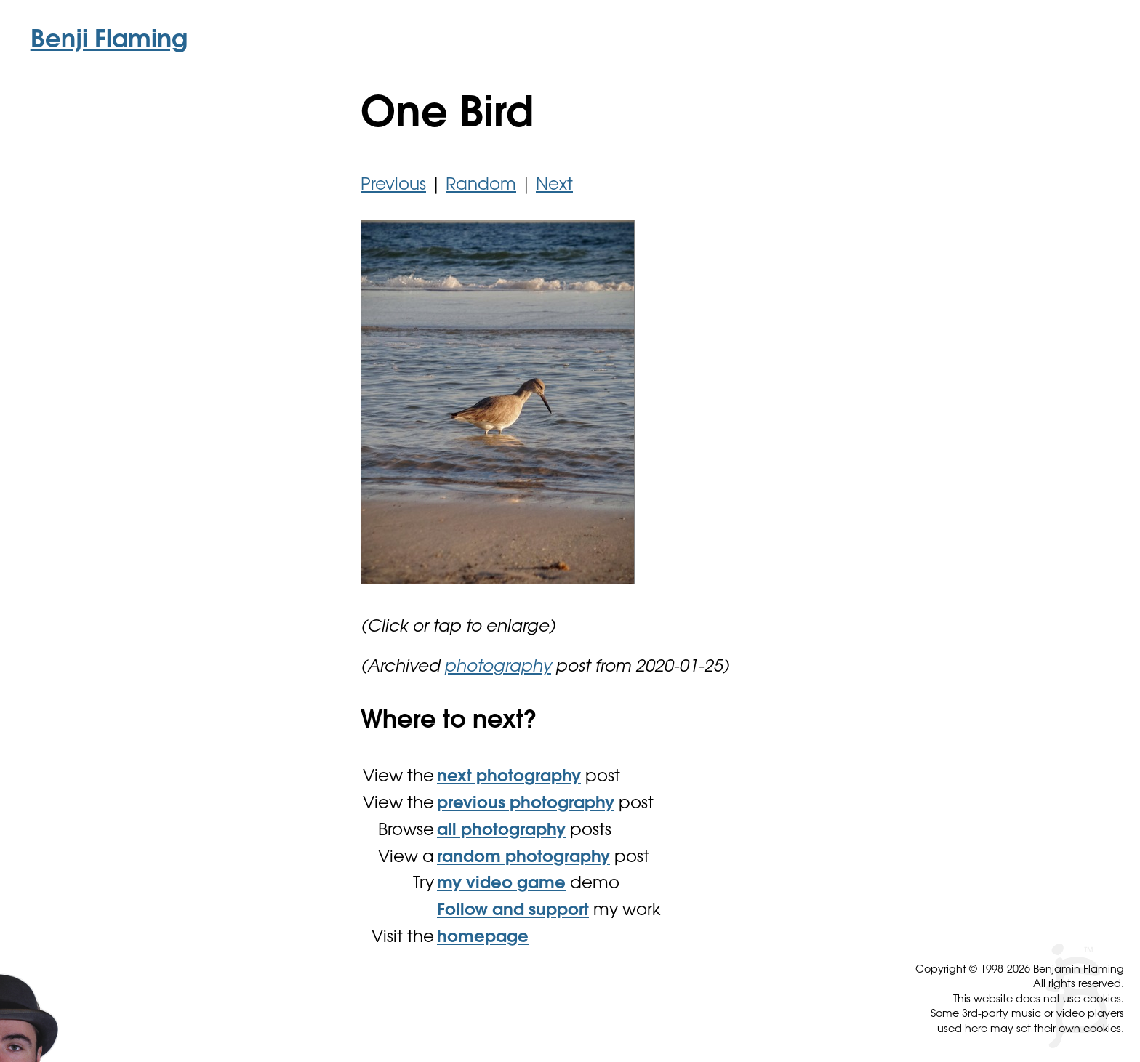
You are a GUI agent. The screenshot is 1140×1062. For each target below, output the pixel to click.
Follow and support (513, 911)
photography (497, 667)
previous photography (525, 804)
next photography (509, 777)
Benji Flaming (109, 41)
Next (554, 185)
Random (481, 185)
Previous (393, 185)
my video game (501, 884)
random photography (523, 858)
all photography (501, 831)
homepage (483, 938)
